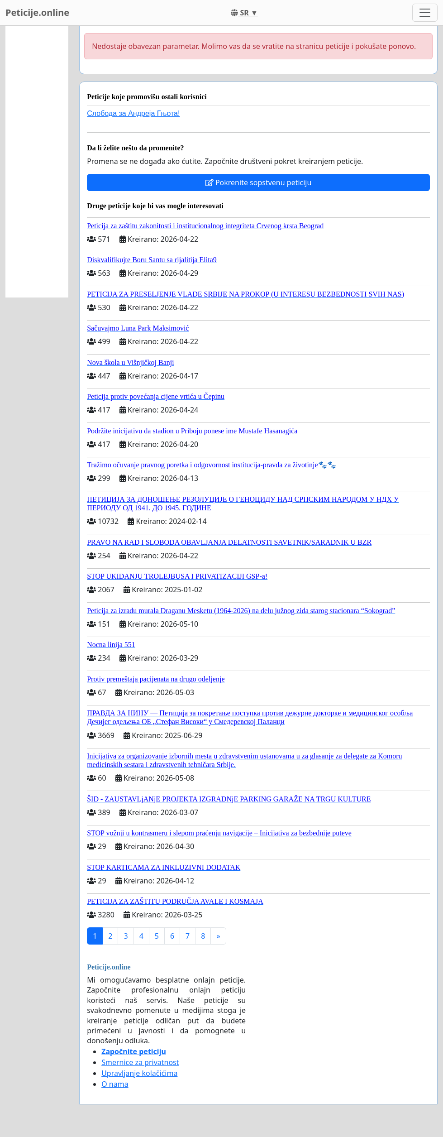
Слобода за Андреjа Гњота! (133, 113)
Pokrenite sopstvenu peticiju (258, 182)
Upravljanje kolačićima (139, 1073)
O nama (114, 1084)
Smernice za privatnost (140, 1062)
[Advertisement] (36, 161)
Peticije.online (37, 12)
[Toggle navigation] (425, 13)
